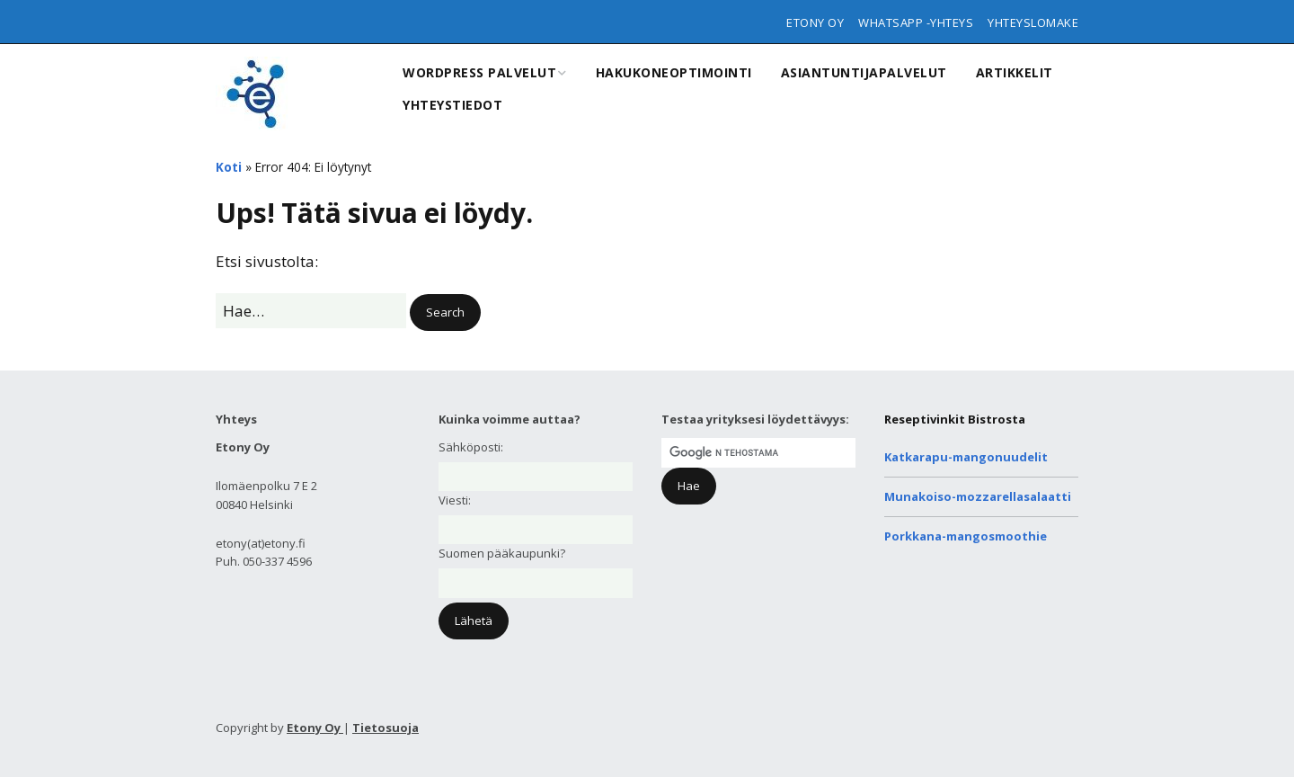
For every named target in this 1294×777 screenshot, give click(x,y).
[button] (445, 312)
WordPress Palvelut (479, 72)
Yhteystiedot (452, 104)
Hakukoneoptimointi (674, 72)
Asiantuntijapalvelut (864, 72)
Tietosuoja (385, 727)
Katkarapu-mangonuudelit (966, 457)
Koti (229, 166)
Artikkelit (1014, 72)
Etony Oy (815, 22)
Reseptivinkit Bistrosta (954, 419)
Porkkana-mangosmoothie (965, 536)
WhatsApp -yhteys (915, 22)
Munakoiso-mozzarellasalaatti (977, 496)
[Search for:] (311, 310)
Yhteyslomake (1033, 22)
